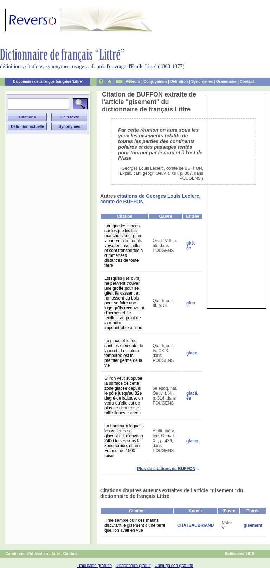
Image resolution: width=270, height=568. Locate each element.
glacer (192, 440)
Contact (247, 81)
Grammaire (226, 81)
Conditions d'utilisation (26, 553)
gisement (253, 525)
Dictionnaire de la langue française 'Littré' (48, 82)
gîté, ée (190, 246)
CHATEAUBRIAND (195, 525)
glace (191, 353)
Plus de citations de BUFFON (166, 468)
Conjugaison (155, 81)
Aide (55, 553)
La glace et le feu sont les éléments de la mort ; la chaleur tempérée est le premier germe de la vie (123, 353)
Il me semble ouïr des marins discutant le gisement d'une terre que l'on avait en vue (134, 525)
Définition (179, 81)
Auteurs (133, 81)
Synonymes (202, 81)
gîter (190, 303)
